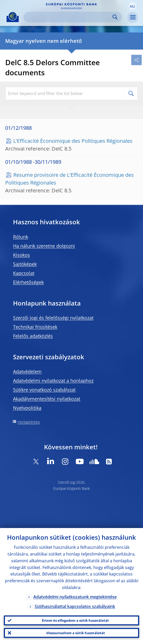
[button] (132, 6)
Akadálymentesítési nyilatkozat (46, 399)
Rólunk (20, 237)
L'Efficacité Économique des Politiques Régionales (73, 140)
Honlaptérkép (29, 421)
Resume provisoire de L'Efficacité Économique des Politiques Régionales (69, 178)
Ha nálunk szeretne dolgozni (44, 246)
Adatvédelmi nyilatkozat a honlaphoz (53, 380)
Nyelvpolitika (27, 408)
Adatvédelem (27, 371)
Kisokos (21, 255)
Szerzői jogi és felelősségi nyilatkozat (53, 318)
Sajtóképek (25, 264)
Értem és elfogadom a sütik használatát (75, 620)
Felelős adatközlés (33, 336)
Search (115, 17)
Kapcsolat (23, 273)
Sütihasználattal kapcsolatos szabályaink (75, 606)
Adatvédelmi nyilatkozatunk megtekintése (75, 597)
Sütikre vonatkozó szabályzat (44, 390)
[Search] (69, 17)
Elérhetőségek (28, 282)
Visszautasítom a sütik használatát (75, 633)
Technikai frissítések (35, 327)
